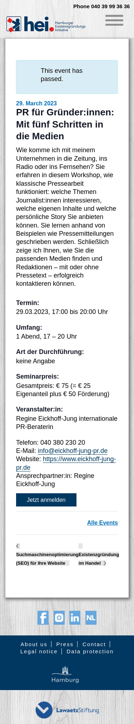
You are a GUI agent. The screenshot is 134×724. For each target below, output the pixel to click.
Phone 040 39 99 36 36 (101, 6)
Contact (94, 644)
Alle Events (102, 523)
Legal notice (39, 651)
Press (65, 644)
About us (33, 644)
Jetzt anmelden (46, 500)
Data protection (90, 651)
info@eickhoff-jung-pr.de (73, 450)
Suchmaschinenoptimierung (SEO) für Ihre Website (47, 559)
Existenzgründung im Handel (99, 559)
